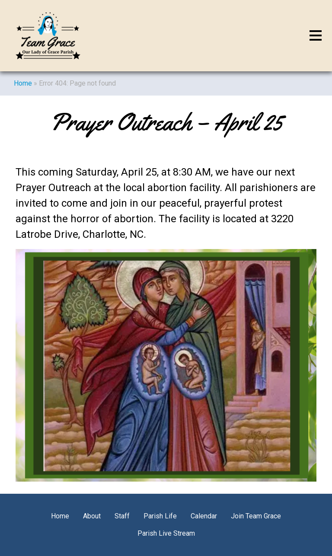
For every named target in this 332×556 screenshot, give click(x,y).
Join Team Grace (256, 516)
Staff (122, 516)
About (92, 516)
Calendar (204, 516)
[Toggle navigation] (315, 36)
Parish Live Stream (166, 533)
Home (23, 83)
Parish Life (160, 516)
